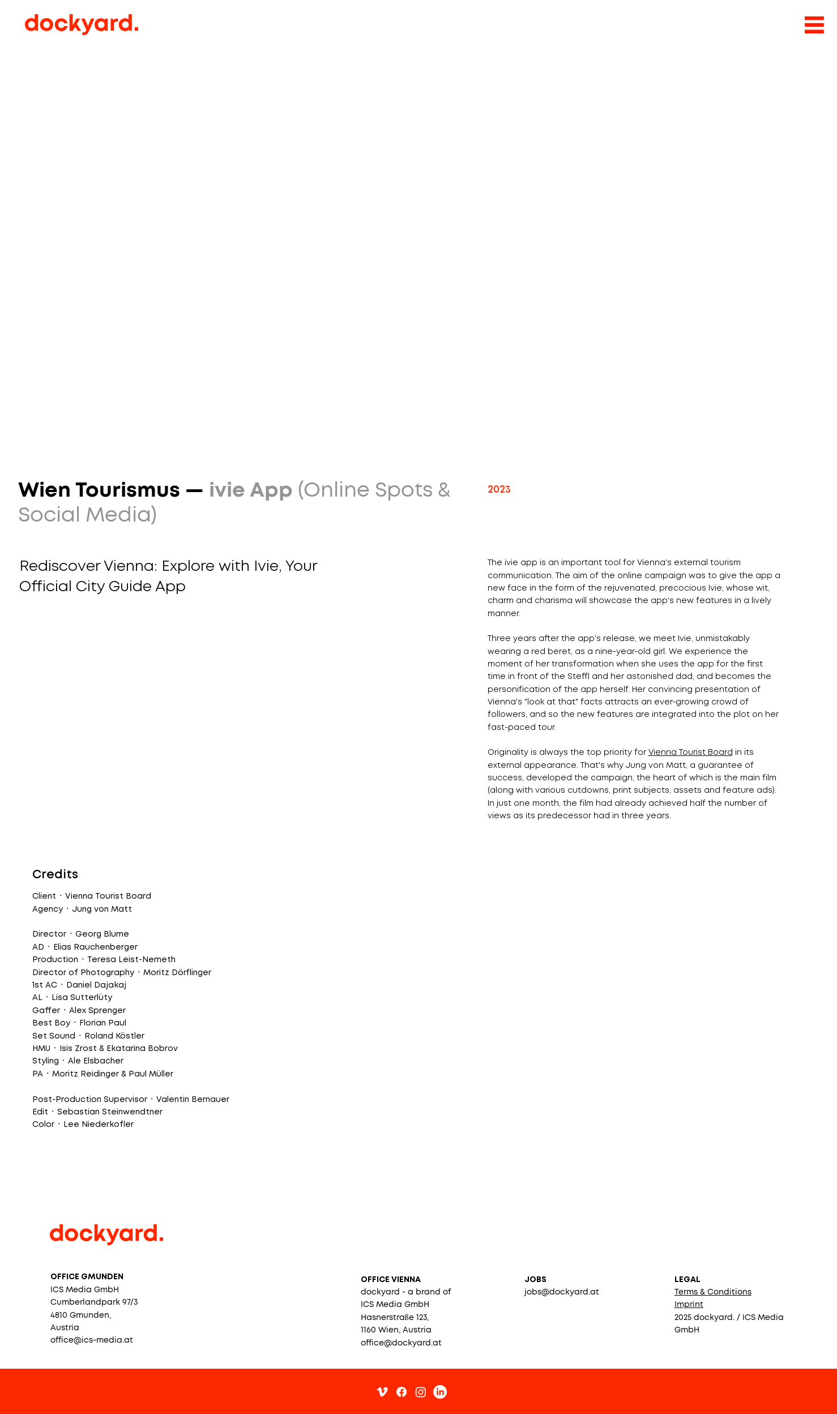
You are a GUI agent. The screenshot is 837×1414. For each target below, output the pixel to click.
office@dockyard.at (401, 1343)
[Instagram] (421, 1392)
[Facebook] (401, 1392)
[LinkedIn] (440, 1392)
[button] (712, 1292)
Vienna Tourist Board (690, 752)
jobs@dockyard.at (561, 1292)
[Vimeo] (382, 1392)
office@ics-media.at (91, 1340)
